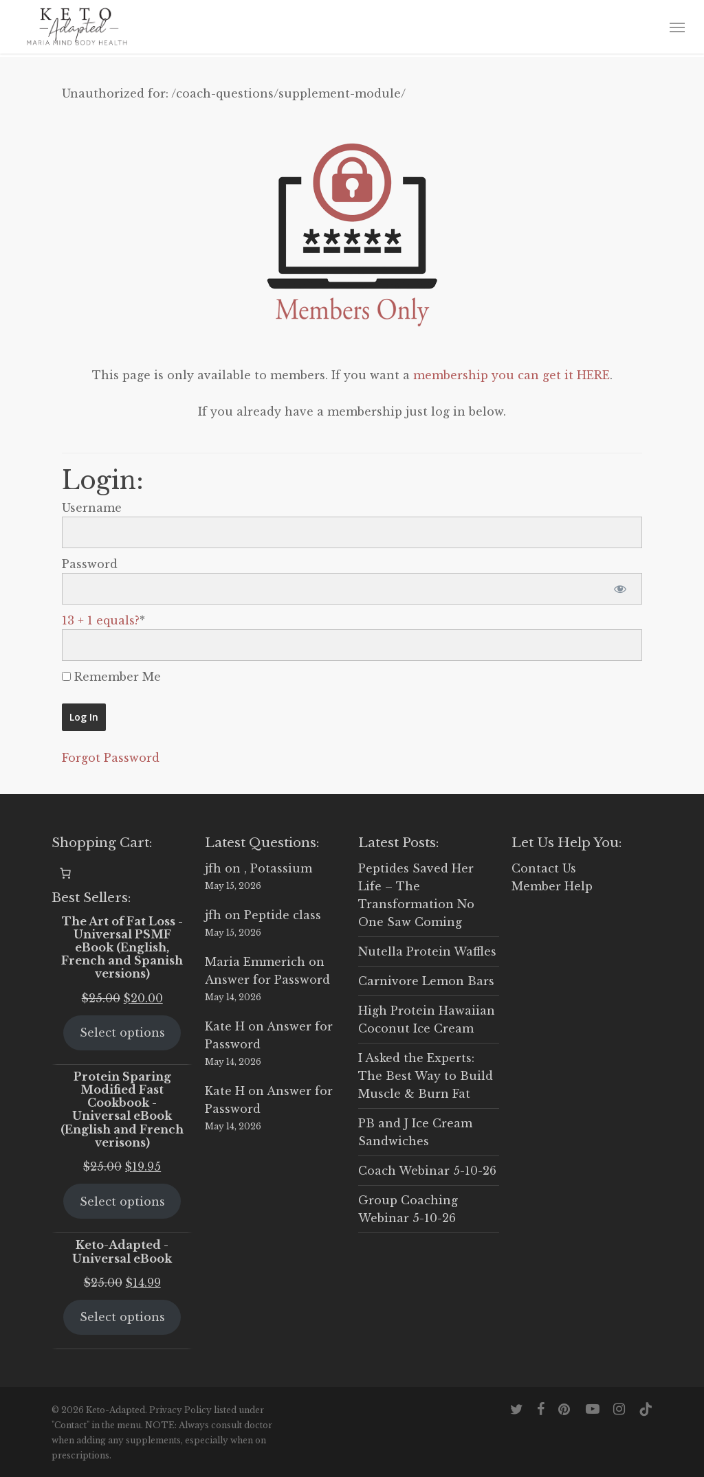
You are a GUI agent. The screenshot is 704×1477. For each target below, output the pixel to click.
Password (90, 564)
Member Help (552, 886)
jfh (213, 868)
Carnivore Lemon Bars (426, 981)
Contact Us (544, 868)
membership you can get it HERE (511, 375)
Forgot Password (111, 758)
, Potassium (278, 868)
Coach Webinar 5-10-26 (427, 1170)
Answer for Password (267, 979)
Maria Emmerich (255, 962)
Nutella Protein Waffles (427, 951)
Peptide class (282, 915)
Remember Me (111, 677)
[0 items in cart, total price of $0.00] (65, 873)
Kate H (225, 1026)
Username (92, 508)
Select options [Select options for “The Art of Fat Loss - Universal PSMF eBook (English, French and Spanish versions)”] (122, 1032)
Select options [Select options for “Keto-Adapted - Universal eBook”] (122, 1317)
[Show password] (619, 589)
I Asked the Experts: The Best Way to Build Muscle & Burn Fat (425, 1076)
